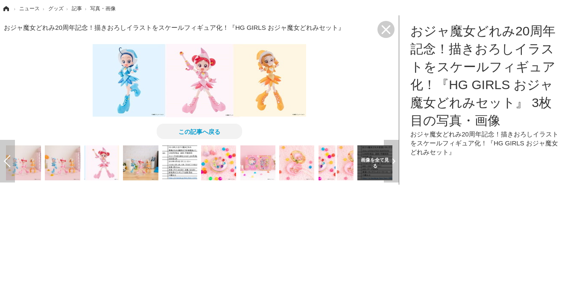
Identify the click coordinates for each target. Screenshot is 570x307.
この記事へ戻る (199, 131)
